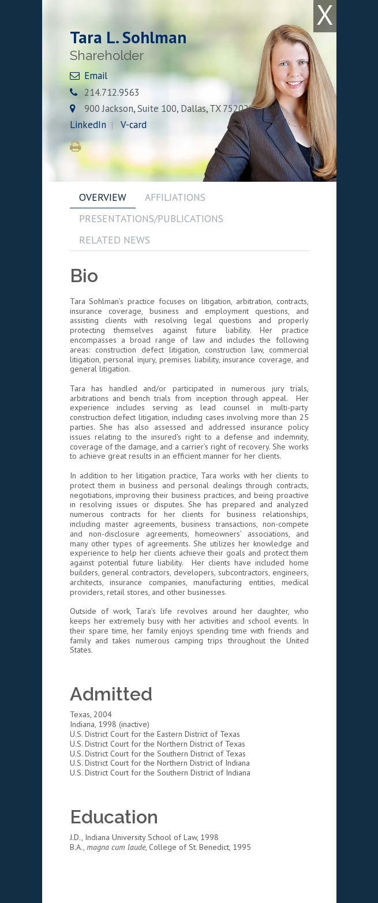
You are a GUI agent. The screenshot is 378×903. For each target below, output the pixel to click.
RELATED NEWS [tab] (114, 239)
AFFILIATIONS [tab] (175, 197)
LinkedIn (88, 124)
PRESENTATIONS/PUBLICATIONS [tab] (151, 218)
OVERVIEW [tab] (102, 197)
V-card (134, 124)
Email (95, 75)
